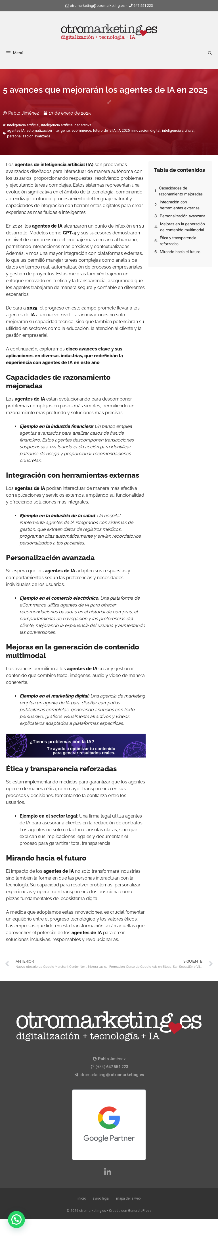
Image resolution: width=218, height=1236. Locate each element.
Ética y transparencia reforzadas (178, 240)
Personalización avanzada (182, 215)
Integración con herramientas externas (180, 204)
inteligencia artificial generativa (66, 125)
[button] (16, 1219)
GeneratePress (140, 1211)
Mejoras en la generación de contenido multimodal (182, 226)
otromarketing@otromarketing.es (97, 5)
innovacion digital (145, 130)
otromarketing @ (111, 1074)
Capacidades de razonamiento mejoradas (181, 190)
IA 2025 (124, 130)
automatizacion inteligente (48, 130)
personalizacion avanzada (28, 136)
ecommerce (81, 130)
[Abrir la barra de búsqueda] (210, 53)
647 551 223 (143, 5)
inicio (81, 1198)
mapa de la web (128, 1198)
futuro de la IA (104, 130)
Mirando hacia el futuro (180, 251)
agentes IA (16, 130)
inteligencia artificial (23, 125)
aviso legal (101, 1198)
